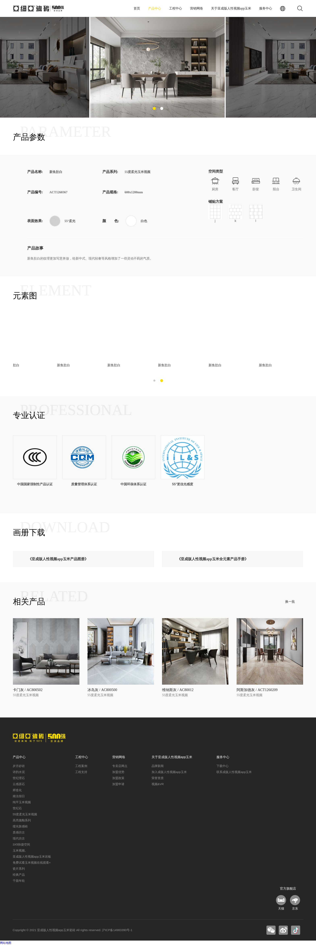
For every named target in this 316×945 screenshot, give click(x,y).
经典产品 (19, 874)
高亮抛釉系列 (22, 820)
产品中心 (154, 8)
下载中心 (222, 766)
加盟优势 (118, 772)
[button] (154, 108)
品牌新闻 (158, 766)
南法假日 (19, 796)
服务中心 (265, 8)
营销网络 (196, 8)
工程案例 (81, 766)
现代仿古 (19, 838)
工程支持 (81, 772)
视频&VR (158, 784)
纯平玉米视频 (22, 802)
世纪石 (17, 808)
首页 (137, 8)
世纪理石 (19, 778)
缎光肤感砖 (20, 826)
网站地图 (5, 942)
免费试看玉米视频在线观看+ (32, 862)
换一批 (290, 601)
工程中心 (175, 8)
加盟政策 (118, 778)
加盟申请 (118, 784)
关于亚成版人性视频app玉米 (231, 8)
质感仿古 (19, 832)
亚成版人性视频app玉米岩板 (32, 856)
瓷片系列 (19, 868)
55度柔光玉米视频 (25, 814)
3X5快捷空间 (21, 844)
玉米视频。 (20, 850)
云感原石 (19, 784)
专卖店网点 (119, 766)
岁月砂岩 (19, 766)
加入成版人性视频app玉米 (169, 772)
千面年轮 (19, 880)
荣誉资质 (158, 778)
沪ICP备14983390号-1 (117, 930)
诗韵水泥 (19, 772)
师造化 (17, 790)
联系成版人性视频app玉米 (234, 772)
